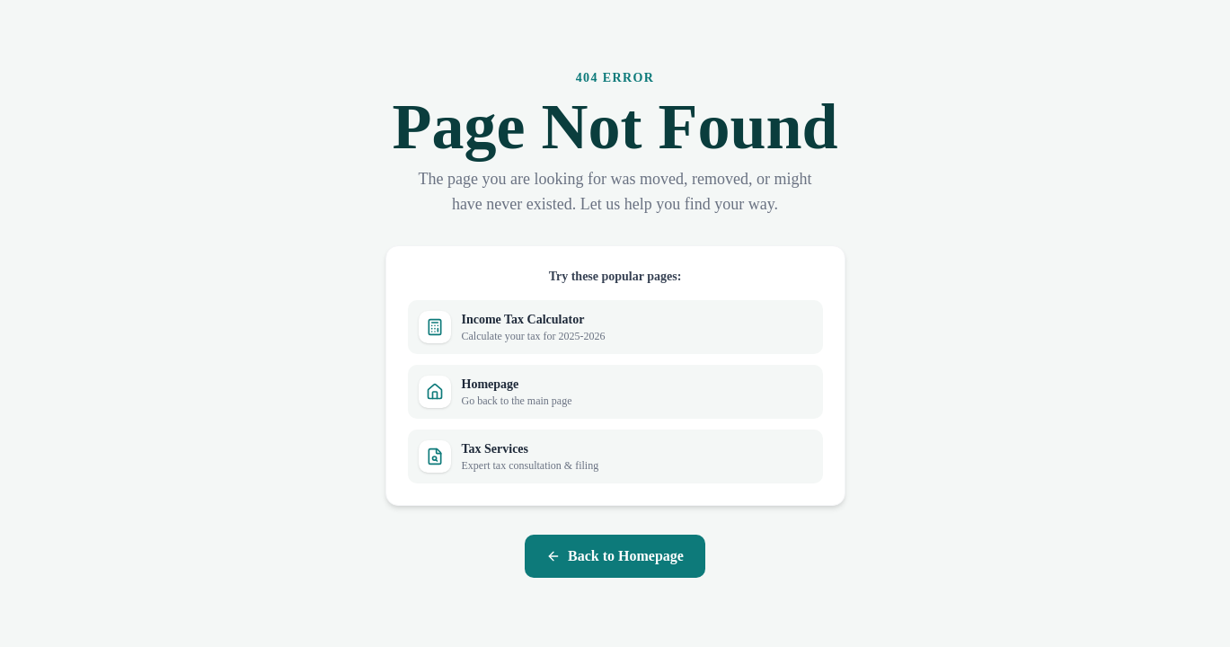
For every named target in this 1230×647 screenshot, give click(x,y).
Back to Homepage (615, 555)
